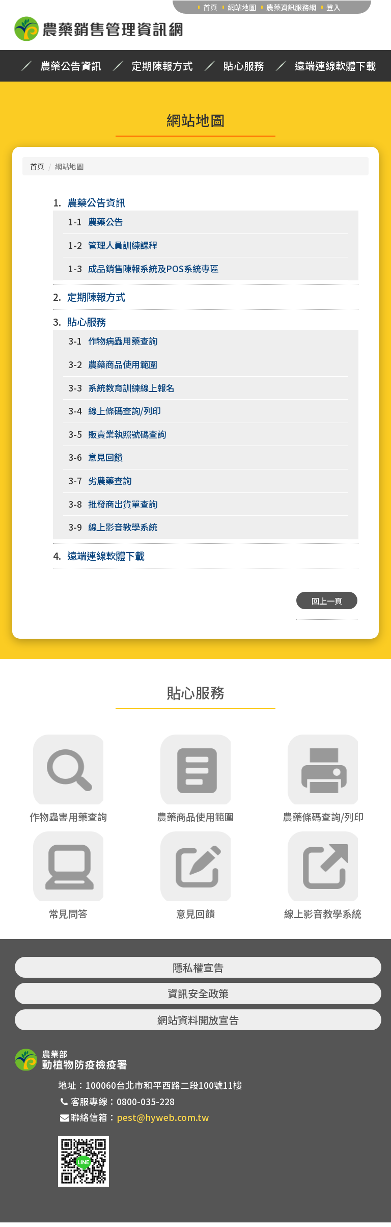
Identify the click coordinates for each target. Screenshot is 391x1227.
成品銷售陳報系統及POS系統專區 (153, 268)
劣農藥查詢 (109, 480)
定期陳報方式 (162, 66)
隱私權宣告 (198, 971)
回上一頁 (327, 600)
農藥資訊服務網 (291, 7)
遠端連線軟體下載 (335, 66)
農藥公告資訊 (70, 66)
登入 (333, 7)
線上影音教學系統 (122, 526)
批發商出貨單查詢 (122, 504)
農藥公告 (105, 221)
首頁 (210, 7)
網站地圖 (242, 7)
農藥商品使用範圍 (122, 364)
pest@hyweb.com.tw (163, 1122)
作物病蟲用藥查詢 (122, 340)
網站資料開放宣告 (198, 1024)
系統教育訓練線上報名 (131, 387)
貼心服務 (244, 66)
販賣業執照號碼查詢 (127, 434)
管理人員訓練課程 (122, 245)
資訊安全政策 (198, 998)
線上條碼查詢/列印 (124, 410)
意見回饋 (105, 457)
